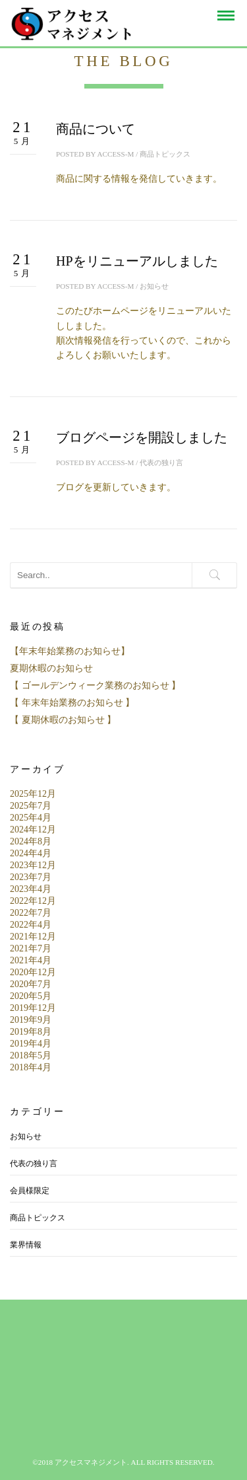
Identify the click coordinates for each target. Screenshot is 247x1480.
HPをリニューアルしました (137, 261)
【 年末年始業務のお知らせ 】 (72, 703)
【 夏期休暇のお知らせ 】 (63, 720)
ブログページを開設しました (141, 437)
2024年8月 (30, 841)
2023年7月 (30, 877)
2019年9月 (30, 1020)
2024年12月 (33, 829)
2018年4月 (30, 1067)
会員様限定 (29, 1190)
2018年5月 (30, 1055)
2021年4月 (30, 960)
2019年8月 (30, 1032)
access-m (115, 154)
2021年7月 (30, 948)
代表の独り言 (161, 462)
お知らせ (154, 286)
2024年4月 (30, 853)
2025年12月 (33, 794)
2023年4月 (30, 889)
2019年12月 (33, 1008)
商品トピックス (165, 154)
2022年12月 (33, 901)
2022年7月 (30, 913)
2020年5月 (30, 996)
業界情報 (25, 1244)
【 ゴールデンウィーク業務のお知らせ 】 (95, 685)
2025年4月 (30, 818)
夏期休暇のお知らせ (51, 668)
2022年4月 (30, 925)
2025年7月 (30, 806)
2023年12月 (33, 865)
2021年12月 (33, 937)
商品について (95, 129)
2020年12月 (33, 972)
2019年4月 (30, 1044)
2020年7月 (30, 984)
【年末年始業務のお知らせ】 (70, 651)
